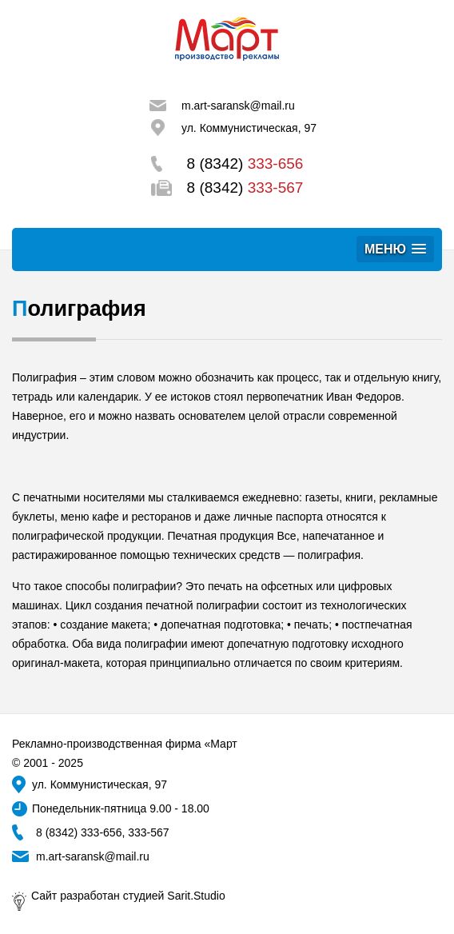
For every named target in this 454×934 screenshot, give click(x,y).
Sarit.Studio (196, 895)
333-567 (148, 832)
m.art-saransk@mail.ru (238, 105)
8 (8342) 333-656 (78, 832)
